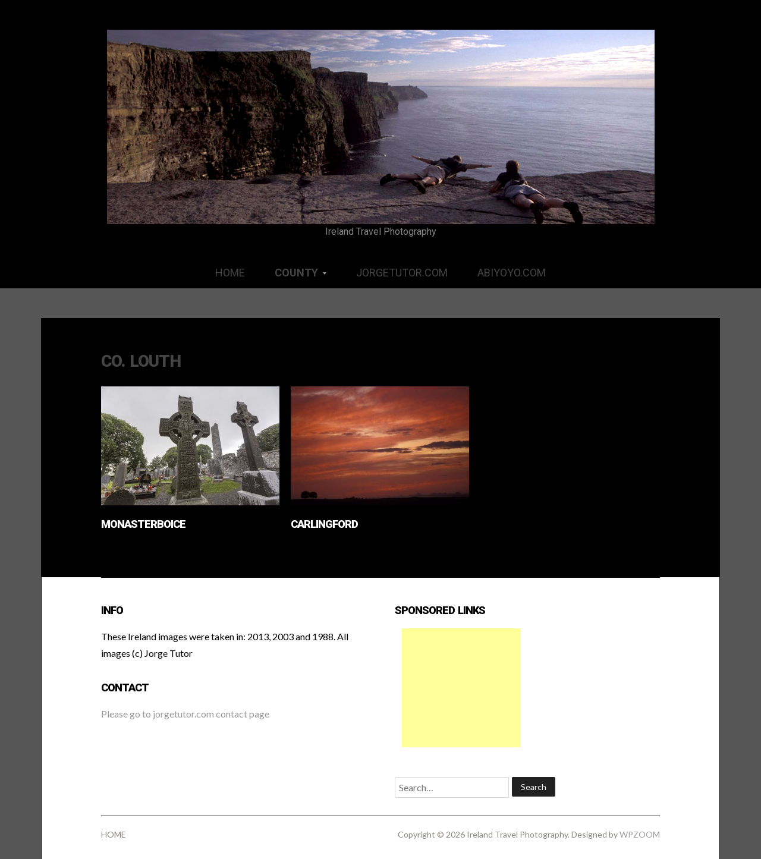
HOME (230, 272)
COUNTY (293, 276)
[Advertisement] (461, 687)
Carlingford (324, 524)
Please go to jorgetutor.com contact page (185, 713)
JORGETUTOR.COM (402, 272)
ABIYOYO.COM (511, 272)
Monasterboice (143, 524)
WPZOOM (640, 834)
